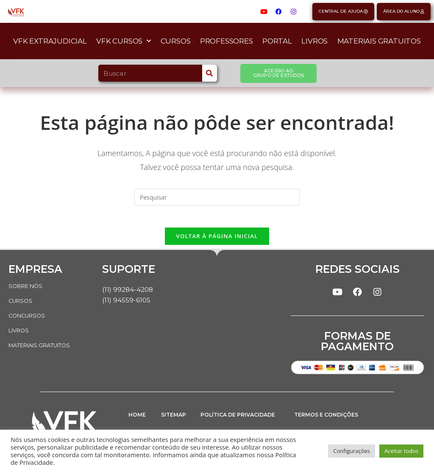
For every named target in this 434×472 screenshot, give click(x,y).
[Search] (209, 73)
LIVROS (20, 332)
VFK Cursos (123, 41)
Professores (226, 41)
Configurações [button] (351, 451)
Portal (277, 41)
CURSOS (21, 303)
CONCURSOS (28, 318)
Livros (314, 41)
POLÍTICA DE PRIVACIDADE (222, 424)
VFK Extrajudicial (50, 41)
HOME (138, 421)
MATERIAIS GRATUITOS (44, 347)
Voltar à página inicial (217, 239)
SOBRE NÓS (27, 289)
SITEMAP (176, 421)
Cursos (176, 41)
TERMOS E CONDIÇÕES (331, 421)
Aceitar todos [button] (401, 451)
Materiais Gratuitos (379, 41)
